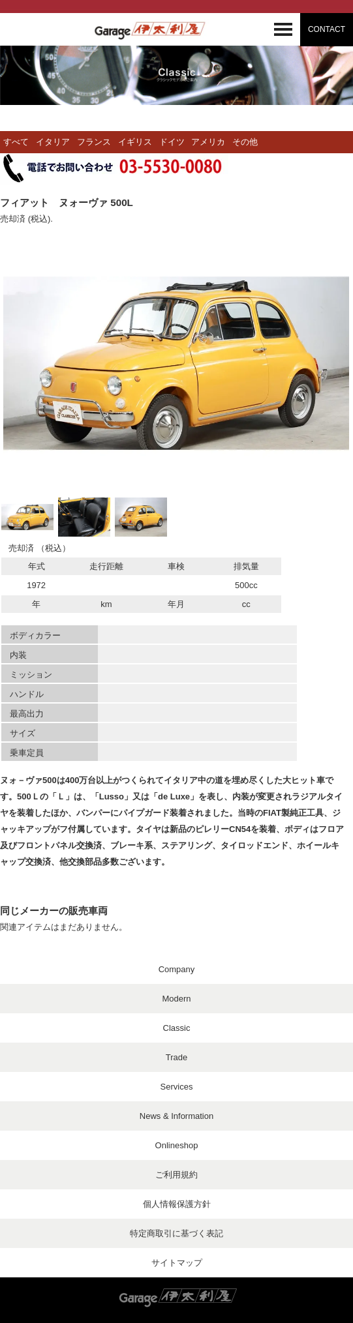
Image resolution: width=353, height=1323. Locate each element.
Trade (176, 1057)
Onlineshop (176, 1145)
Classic (177, 1028)
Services (177, 1087)
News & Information (176, 1116)
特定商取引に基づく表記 (176, 1233)
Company (177, 969)
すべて (16, 142)
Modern (176, 998)
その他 (245, 142)
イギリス (135, 142)
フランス (94, 142)
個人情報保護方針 (177, 1204)
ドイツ (172, 142)
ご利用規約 (176, 1175)
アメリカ (208, 142)
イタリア (53, 142)
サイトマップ (176, 1263)
